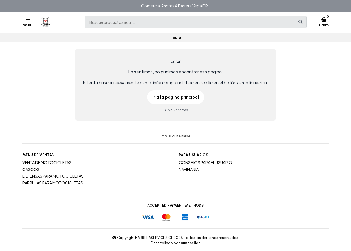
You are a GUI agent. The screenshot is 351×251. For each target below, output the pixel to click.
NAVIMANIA (189, 169)
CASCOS (30, 169)
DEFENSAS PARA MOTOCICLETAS (53, 176)
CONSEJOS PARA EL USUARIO (205, 162)
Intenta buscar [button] (97, 82)
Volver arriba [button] (175, 136)
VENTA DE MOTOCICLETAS (47, 162)
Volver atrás (175, 109)
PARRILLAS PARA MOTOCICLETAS (52, 183)
